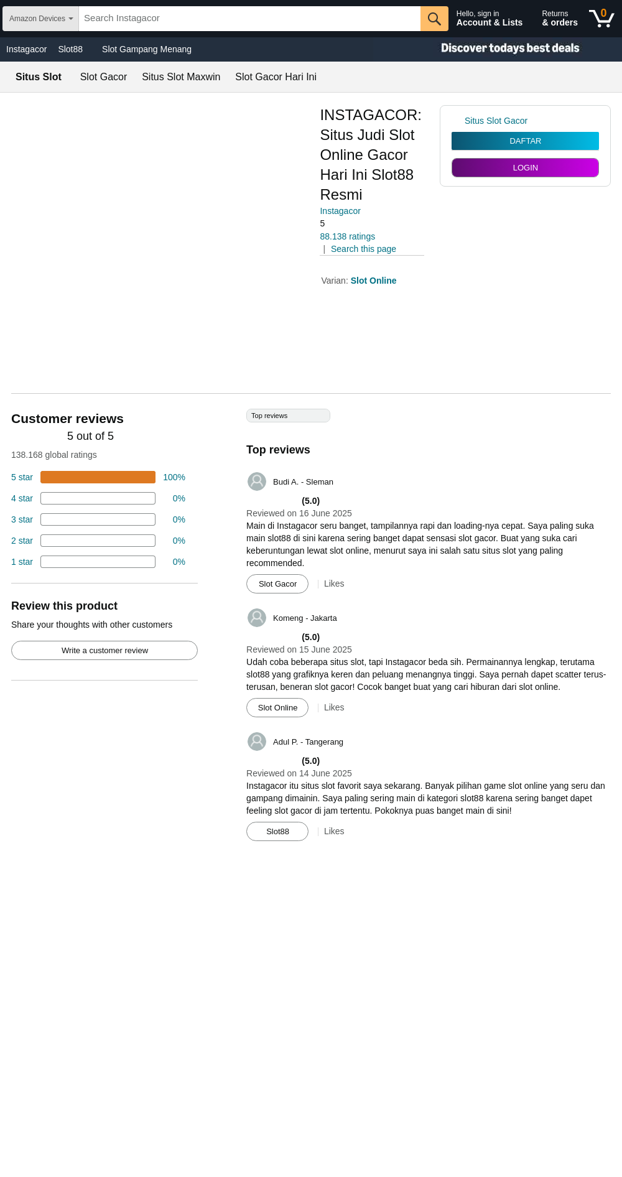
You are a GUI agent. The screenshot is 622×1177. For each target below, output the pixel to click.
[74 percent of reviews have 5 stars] (98, 477)
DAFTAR (525, 141)
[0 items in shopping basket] (601, 18)
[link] (458, 120)
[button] (354, 223)
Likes (334, 583)
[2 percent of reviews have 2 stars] (98, 540)
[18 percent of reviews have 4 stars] (98, 498)
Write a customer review (105, 650)
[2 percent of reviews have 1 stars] (98, 562)
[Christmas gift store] (497, 49)
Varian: (335, 281)
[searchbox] (249, 18)
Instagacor (26, 49)
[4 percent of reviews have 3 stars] (98, 519)
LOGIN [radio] (525, 167)
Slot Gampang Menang (147, 49)
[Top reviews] (311, 629)
